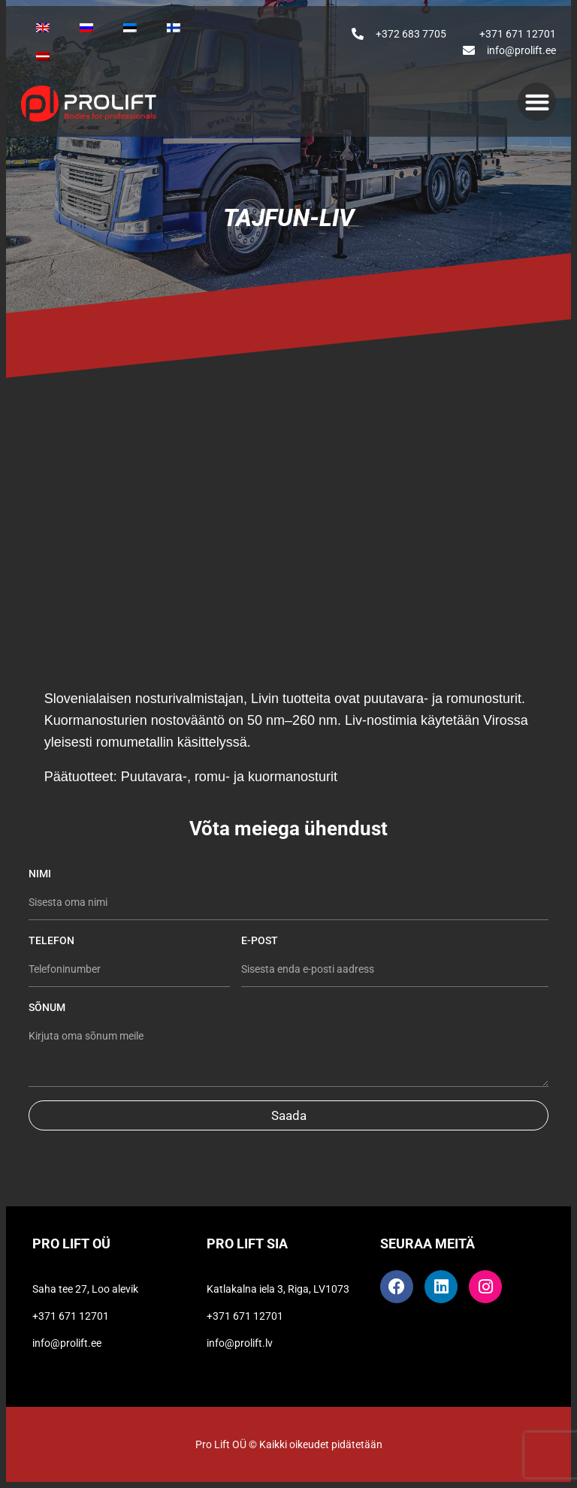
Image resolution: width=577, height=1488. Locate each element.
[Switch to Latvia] (43, 56)
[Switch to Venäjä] (86, 28)
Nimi (41, 874)
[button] (537, 102)
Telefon (51, 940)
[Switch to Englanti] (43, 28)
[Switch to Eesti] (130, 28)
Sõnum (47, 1007)
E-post (260, 940)
